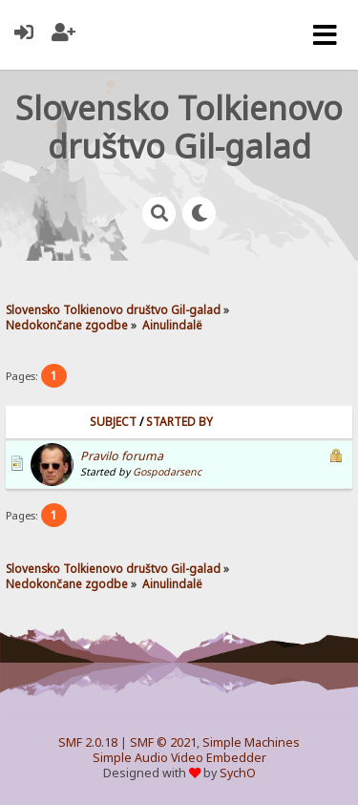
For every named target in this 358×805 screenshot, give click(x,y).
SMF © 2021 (163, 742)
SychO (238, 773)
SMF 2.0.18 (87, 742)
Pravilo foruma (121, 456)
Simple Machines (251, 742)
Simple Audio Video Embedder (179, 758)
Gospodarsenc (167, 471)
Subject (113, 421)
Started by (179, 421)
